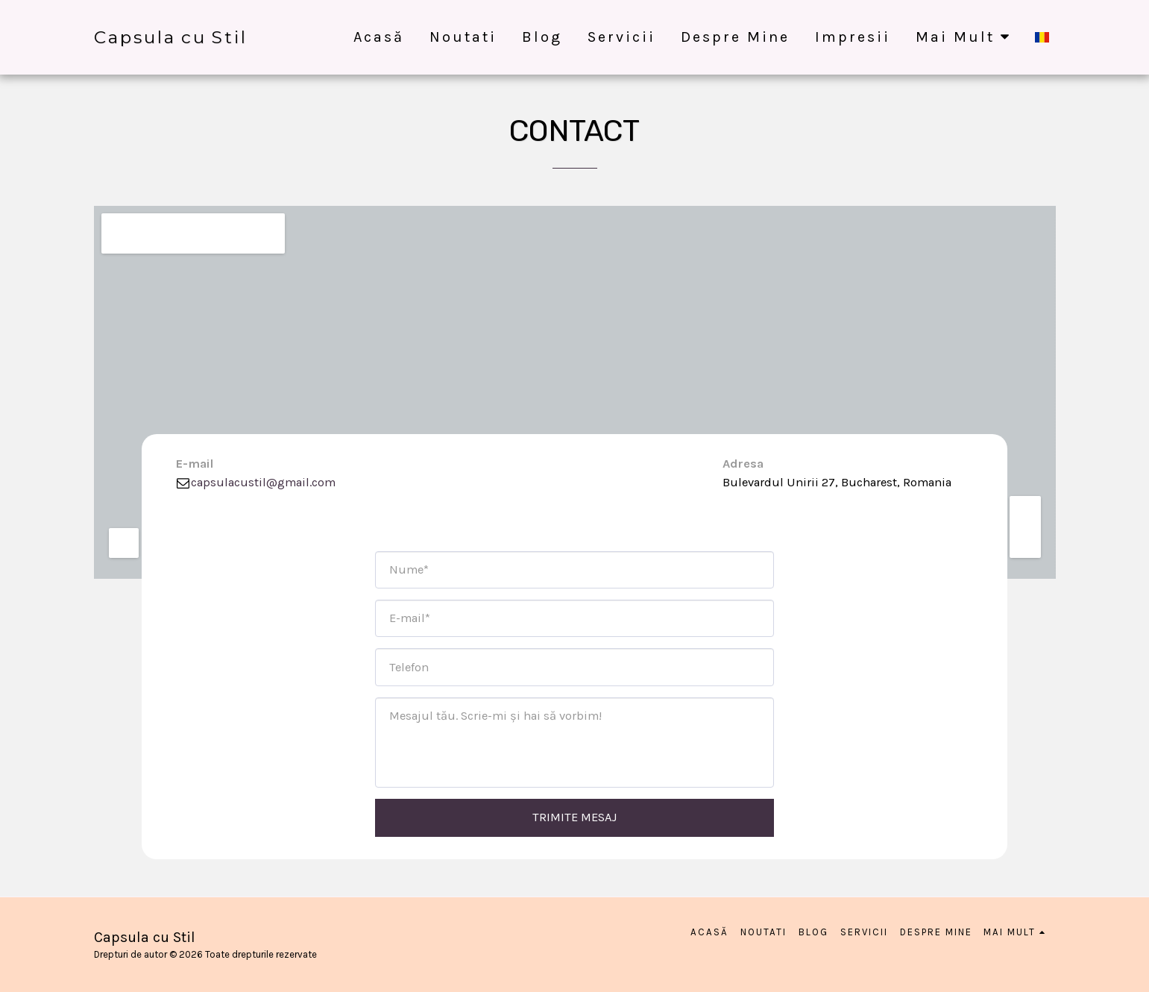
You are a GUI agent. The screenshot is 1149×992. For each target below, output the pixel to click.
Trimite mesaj (574, 817)
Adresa (743, 463)
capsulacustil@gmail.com (255, 482)
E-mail (194, 463)
